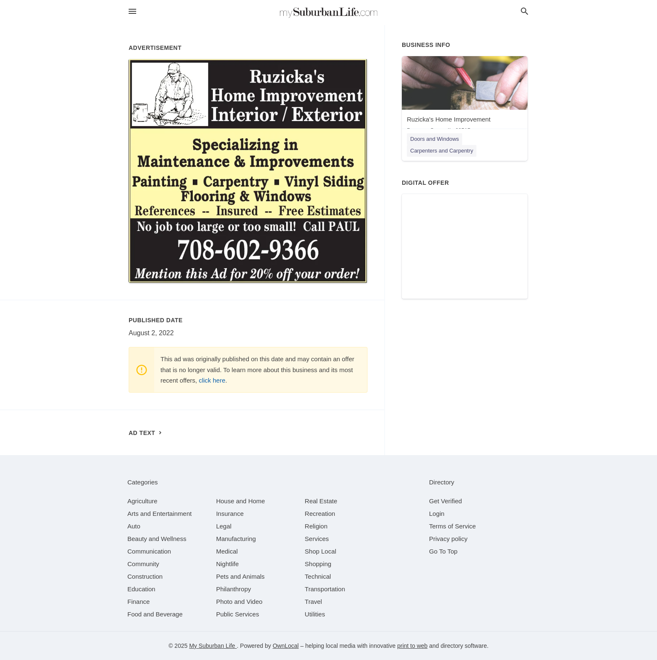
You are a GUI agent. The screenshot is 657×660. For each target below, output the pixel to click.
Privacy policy (448, 538)
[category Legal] (224, 526)
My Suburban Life (213, 645)
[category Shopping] (318, 563)
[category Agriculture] (142, 501)
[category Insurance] (230, 513)
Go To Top (443, 551)
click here (212, 380)
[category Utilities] (315, 614)
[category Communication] (149, 551)
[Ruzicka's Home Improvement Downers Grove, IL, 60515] (464, 96)
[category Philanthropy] (233, 589)
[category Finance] (138, 601)
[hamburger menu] (132, 11)
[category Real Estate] (321, 501)
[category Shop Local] (320, 551)
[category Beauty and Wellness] (156, 538)
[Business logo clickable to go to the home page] (328, 12)
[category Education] (141, 589)
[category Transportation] (325, 589)
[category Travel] (313, 601)
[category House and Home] (240, 501)
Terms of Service (452, 526)
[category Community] (143, 563)
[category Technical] (318, 576)
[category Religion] (316, 526)
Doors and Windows (434, 139)
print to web (412, 645)
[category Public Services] (237, 614)
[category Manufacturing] (236, 538)
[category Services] (317, 538)
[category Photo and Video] (239, 601)
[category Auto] (133, 526)
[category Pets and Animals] (240, 576)
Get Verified (445, 501)
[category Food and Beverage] (155, 614)
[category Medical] (227, 551)
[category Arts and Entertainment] (159, 513)
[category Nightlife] (227, 563)
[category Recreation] (320, 513)
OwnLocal (286, 645)
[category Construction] (145, 576)
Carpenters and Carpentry (441, 151)
